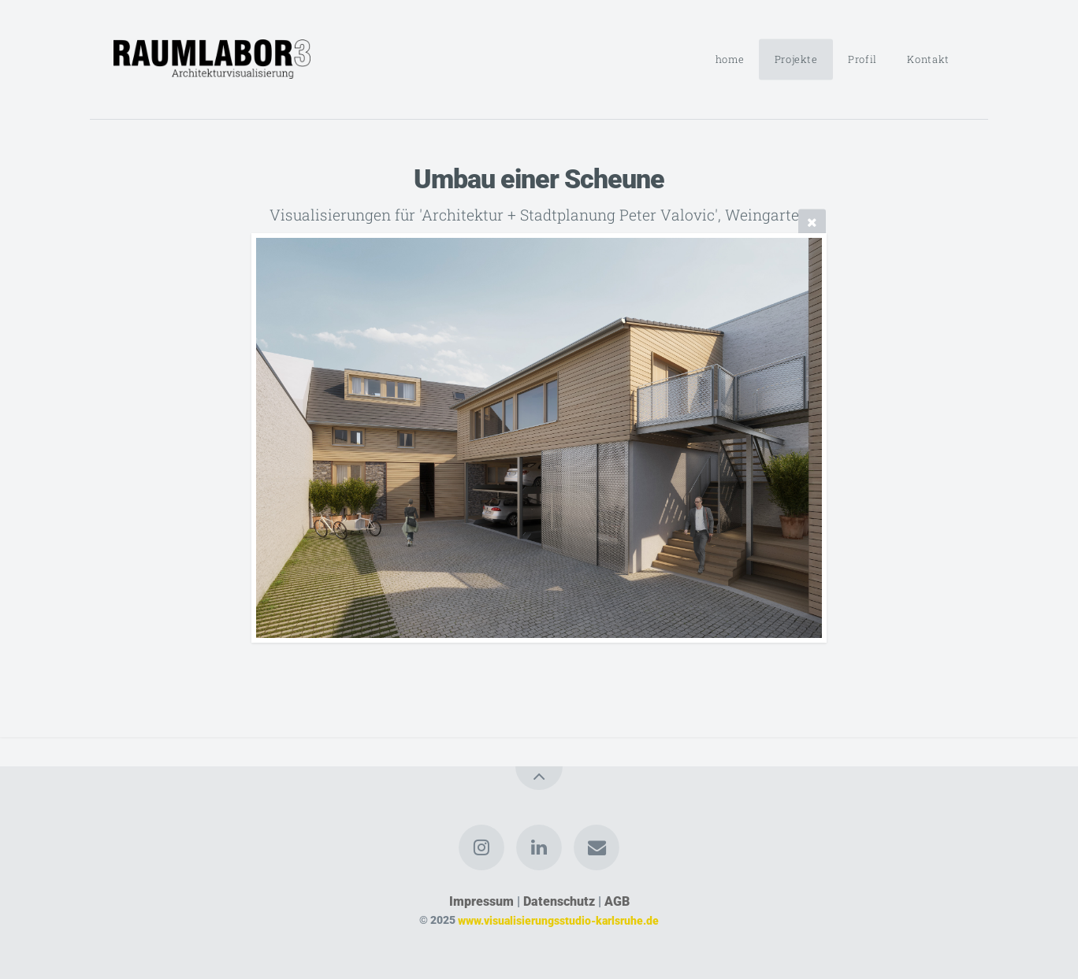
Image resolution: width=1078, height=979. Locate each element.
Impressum (481, 901)
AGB (617, 901)
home (730, 59)
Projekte (796, 59)
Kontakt (928, 59)
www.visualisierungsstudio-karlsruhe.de (558, 920)
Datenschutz (559, 901)
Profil (862, 59)
